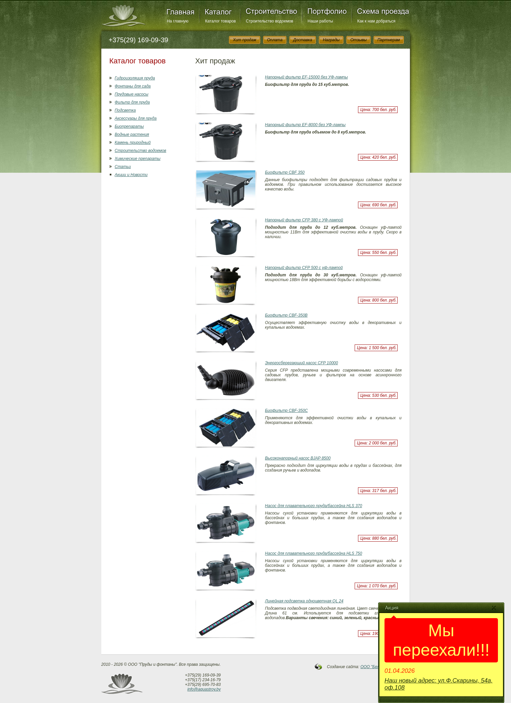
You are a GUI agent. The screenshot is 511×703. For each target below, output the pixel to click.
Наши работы (320, 21)
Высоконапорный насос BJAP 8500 (297, 458)
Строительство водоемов (269, 21)
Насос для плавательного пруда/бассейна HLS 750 (313, 553)
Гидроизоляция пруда (135, 78)
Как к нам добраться (376, 21)
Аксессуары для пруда (136, 118)
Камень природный (133, 142)
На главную (177, 21)
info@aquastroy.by (203, 689)
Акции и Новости (131, 174)
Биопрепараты (129, 126)
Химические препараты (137, 158)
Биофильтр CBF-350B (286, 315)
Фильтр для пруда (132, 102)
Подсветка (125, 110)
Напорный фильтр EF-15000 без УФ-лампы (306, 77)
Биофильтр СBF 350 (285, 172)
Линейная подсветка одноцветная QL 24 (304, 601)
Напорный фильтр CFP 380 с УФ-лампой (304, 220)
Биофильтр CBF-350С (286, 410)
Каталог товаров (220, 21)
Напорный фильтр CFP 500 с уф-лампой (304, 267)
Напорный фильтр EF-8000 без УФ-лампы (305, 124)
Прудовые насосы (131, 94)
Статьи (123, 166)
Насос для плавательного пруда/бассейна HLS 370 (313, 505)
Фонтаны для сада (133, 86)
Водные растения (132, 134)
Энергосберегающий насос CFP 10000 (301, 363)
